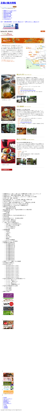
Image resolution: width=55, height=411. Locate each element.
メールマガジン (7, 19)
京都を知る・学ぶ (7, 14)
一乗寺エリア (27, 35)
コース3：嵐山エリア (18, 21)
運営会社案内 (6, 402)
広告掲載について (6, 401)
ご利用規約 (5, 406)
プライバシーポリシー (7, 398)
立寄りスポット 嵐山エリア (32, 21)
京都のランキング (7, 17)
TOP (2, 21)
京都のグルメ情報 (7, 12)
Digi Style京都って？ (7, 403)
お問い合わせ (6, 399)
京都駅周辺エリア (43, 35)
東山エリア (19, 35)
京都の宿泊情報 (7, 16)
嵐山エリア (35, 35)
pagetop (42, 172)
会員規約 (5, 397)
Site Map (5, 404)
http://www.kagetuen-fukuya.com (26, 122)
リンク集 (5, 405)
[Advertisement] (12, 182)
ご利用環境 (5, 407)
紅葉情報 (9, 71)
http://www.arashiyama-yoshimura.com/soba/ (27, 90)
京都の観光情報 (8, 3)
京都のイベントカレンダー (9, 10)
